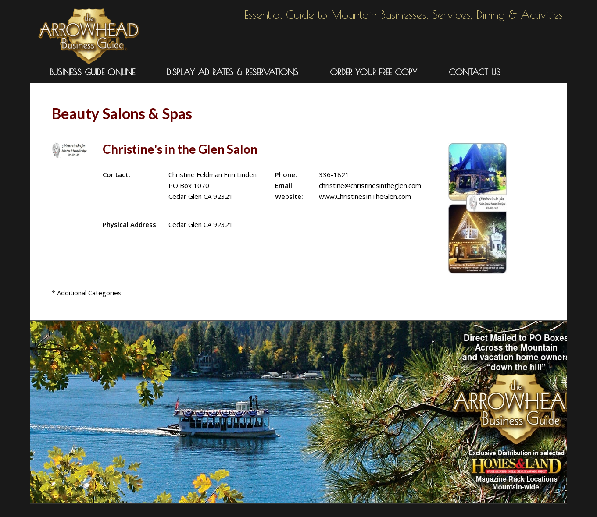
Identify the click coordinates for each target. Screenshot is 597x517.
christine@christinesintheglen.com (370, 185)
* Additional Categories (87, 292)
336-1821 (334, 174)
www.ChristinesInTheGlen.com (365, 196)
